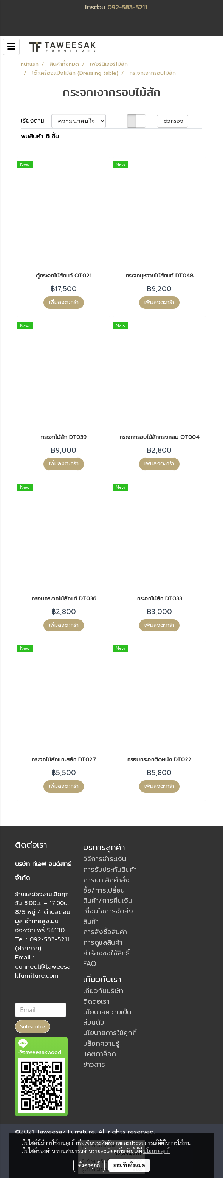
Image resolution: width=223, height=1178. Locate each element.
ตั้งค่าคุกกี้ (89, 1165)
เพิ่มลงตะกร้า (64, 302)
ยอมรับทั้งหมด (129, 1165)
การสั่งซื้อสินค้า (105, 932)
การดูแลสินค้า (102, 942)
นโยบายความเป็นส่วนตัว (107, 1017)
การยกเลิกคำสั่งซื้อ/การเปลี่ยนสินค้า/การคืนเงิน (107, 890)
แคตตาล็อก (99, 1054)
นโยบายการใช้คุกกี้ (110, 1033)
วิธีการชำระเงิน (104, 859)
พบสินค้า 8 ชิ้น (40, 136)
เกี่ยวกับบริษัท (103, 991)
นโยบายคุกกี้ (156, 1150)
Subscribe (32, 1027)
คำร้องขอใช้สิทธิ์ (106, 953)
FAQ (89, 963)
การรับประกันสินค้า (110, 869)
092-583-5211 (127, 7)
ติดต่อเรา (96, 1001)
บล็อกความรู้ (101, 1043)
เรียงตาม (36, 121)
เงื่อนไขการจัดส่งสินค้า (108, 916)
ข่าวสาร (94, 1064)
